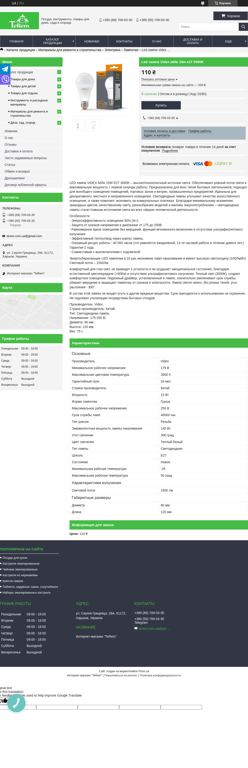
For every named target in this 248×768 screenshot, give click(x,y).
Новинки (91, 41)
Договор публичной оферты (25, 185)
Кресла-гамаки (13, 581)
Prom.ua (144, 671)
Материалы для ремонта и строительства (69, 50)
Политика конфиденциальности (160, 675)
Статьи (10, 165)
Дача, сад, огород (22, 122)
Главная (16, 41)
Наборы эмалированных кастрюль (27, 592)
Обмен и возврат (17, 171)
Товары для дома (22, 79)
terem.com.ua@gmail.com (24, 236)
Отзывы (10, 144)
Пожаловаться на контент (120, 675)
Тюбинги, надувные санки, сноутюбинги (30, 586)
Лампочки (131, 50)
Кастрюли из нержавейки (20, 575)
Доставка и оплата (192, 41)
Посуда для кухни (15, 557)
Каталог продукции (52, 41)
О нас (157, 41)
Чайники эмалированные (20, 569)
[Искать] (243, 27)
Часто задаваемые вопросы (26, 158)
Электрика (112, 50)
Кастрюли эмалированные (21, 563)
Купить (161, 105)
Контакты (124, 41)
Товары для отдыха (24, 93)
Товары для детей (23, 86)
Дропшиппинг (15, 178)
